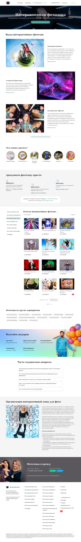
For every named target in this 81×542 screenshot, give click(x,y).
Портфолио (28, 3)
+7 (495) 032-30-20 (51, 199)
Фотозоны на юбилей (47, 314)
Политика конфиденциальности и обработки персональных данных (13, 499)
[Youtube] (61, 511)
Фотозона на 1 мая (33, 320)
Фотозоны (20, 3)
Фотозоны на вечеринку (12, 317)
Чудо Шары (9, 234)
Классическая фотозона (13, 212)
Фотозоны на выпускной (42, 317)
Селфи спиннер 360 (11, 228)
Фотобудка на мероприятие (14, 215)
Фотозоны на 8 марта (36, 314)
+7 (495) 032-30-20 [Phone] (55, 3)
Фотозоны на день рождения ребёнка (27, 317)
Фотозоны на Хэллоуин (54, 317)
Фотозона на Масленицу (12, 320)
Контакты (64, 3)
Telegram (51, 200)
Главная (63, 486)
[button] (46, 304)
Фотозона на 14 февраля (66, 317)
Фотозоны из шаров (12, 224)
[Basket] (74, 2)
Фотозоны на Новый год (12, 314)
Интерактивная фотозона (13, 218)
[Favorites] (72, 2)
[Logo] (8, 3)
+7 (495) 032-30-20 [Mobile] (34, 471)
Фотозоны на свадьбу (58, 314)
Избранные (63, 493)
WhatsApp (44, 200)
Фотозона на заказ (69, 314)
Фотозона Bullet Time (12, 221)
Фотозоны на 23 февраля (24, 314)
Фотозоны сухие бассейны (13, 231)
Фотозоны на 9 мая (23, 320)
